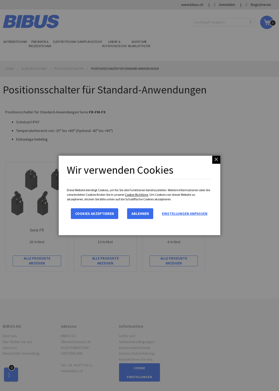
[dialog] (139, 195)
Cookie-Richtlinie (136, 195)
